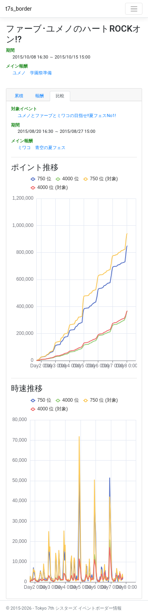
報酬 (39, 95)
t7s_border (19, 9)
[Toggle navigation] (133, 9)
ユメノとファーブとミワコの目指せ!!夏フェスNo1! (67, 115)
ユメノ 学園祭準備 (32, 73)
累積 (19, 95)
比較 (60, 95)
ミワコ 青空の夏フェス (42, 147)
